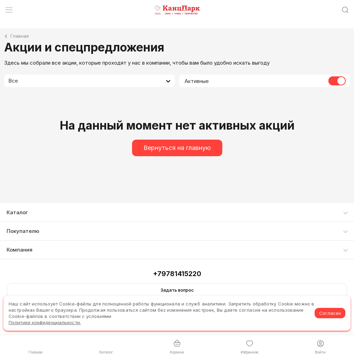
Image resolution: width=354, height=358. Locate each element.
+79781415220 (177, 274)
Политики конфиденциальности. (45, 322)
